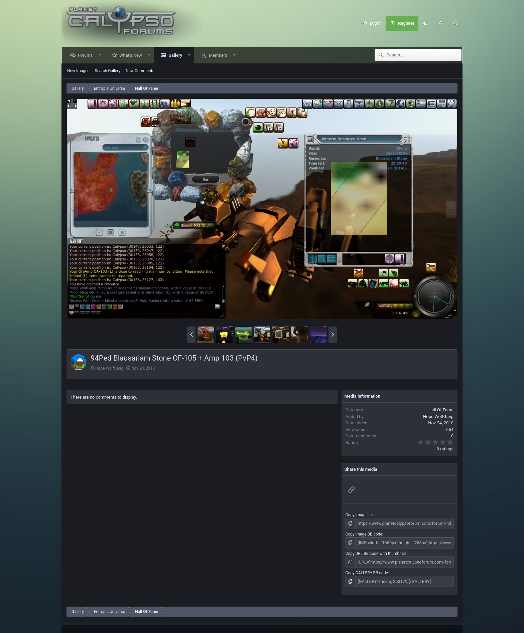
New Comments (140, 70)
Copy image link (360, 514)
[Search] (455, 23)
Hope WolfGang (109, 368)
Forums (86, 55)
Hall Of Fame (440, 409)
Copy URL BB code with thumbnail (376, 552)
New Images (78, 70)
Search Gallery (108, 70)
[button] (101, 55)
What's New (131, 55)
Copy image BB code (364, 533)
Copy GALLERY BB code (367, 571)
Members (219, 55)
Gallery (176, 55)
